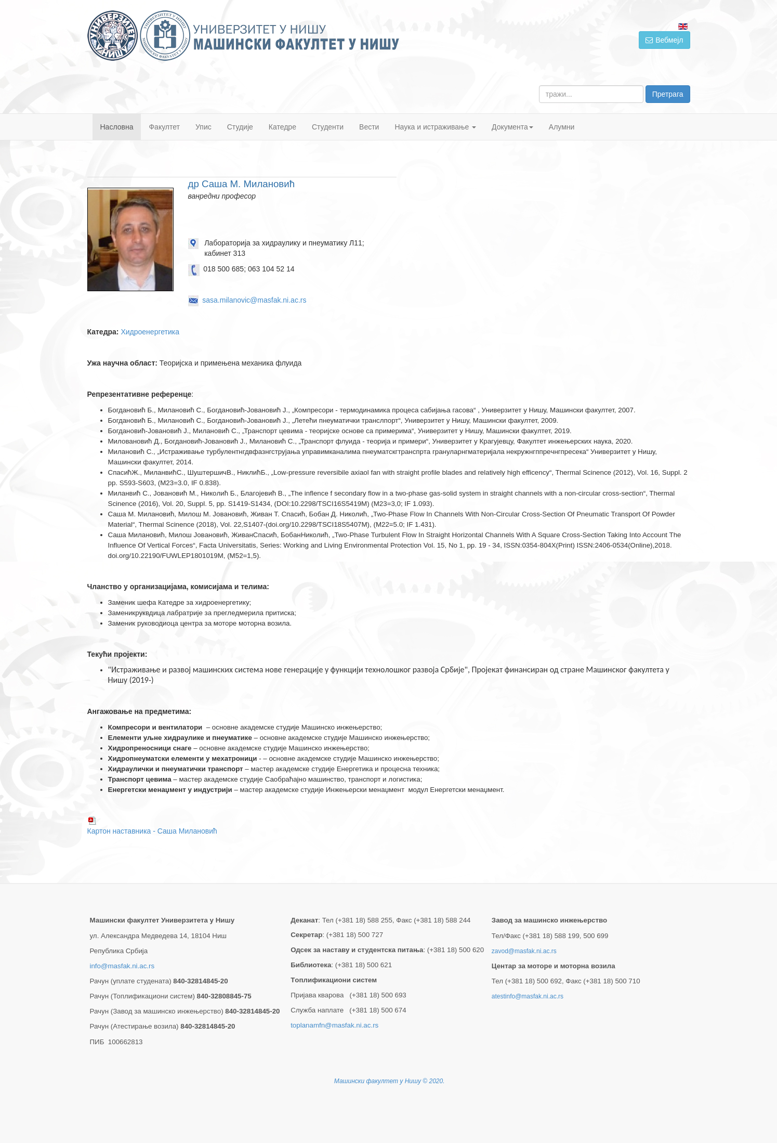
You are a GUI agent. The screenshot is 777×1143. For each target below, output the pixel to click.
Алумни (562, 127)
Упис (203, 127)
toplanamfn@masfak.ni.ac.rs (334, 1025)
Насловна (117, 127)
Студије (240, 127)
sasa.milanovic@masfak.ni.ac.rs (254, 300)
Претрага (667, 94)
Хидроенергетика (150, 332)
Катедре (282, 127)
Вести (369, 127)
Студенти (328, 127)
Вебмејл (664, 40)
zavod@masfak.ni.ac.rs (524, 951)
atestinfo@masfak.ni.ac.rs (527, 996)
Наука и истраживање (435, 127)
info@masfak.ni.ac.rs (122, 966)
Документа (512, 127)
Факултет (164, 127)
